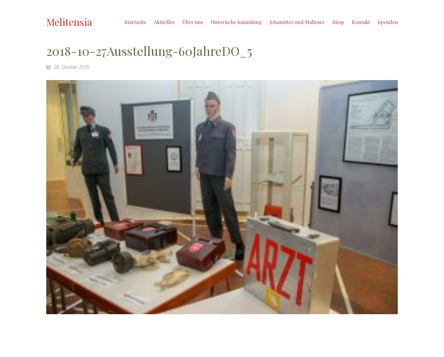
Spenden (388, 22)
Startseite (135, 22)
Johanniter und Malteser (297, 22)
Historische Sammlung (236, 22)
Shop (338, 22)
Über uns (192, 22)
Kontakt (361, 22)
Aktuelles (164, 22)
